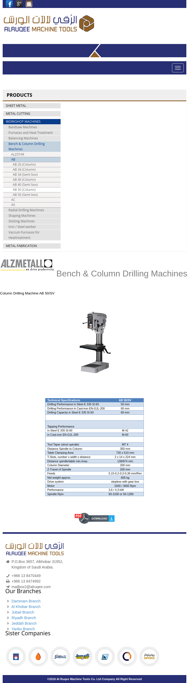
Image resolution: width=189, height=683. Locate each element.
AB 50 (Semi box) (25, 194)
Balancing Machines (23, 138)
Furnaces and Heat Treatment (31, 132)
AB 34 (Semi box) (25, 174)
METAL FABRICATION (21, 246)
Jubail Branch (22, 612)
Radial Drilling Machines (26, 210)
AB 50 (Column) (24, 189)
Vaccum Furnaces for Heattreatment (24, 235)
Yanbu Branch (23, 629)
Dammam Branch (25, 601)
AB (13, 159)
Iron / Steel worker (22, 226)
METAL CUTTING (18, 113)
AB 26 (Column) (24, 164)
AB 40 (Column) (24, 179)
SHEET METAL (16, 105)
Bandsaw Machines (23, 127)
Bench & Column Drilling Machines (27, 146)
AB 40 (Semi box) (25, 184)
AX (13, 204)
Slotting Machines (22, 221)
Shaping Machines (22, 215)
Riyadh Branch (23, 618)
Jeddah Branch (23, 623)
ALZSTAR (17, 154)
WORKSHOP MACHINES (23, 121)
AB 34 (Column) (24, 169)
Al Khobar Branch (26, 607)
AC (13, 199)
